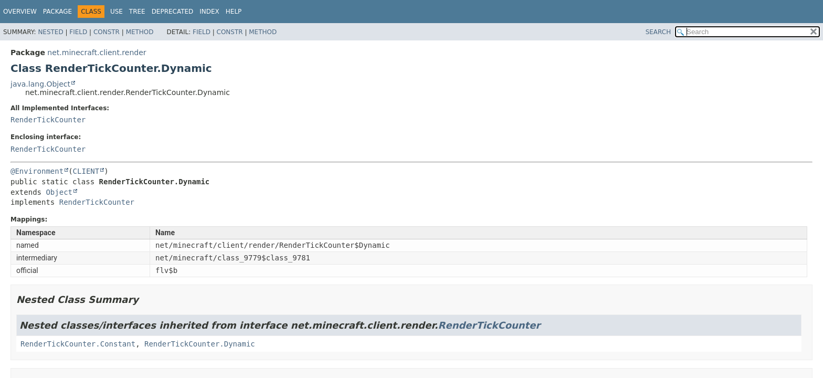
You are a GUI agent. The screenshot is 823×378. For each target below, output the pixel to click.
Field (78, 32)
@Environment (37, 171)
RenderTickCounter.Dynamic (199, 344)
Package (57, 11)
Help (234, 11)
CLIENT (86, 171)
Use (116, 11)
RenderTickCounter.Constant (77, 344)
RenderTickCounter (48, 120)
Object (59, 192)
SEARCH (658, 32)
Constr (106, 32)
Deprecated (173, 11)
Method (140, 32)
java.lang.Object (40, 84)
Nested (50, 32)
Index (209, 11)
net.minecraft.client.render (96, 52)
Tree (137, 11)
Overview (20, 11)
